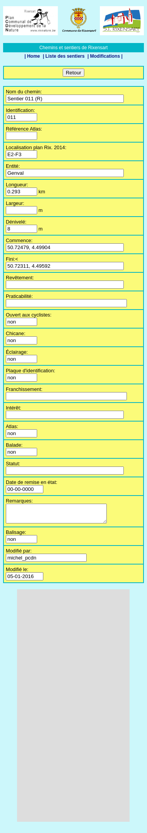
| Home (32, 56)
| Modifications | (105, 56)
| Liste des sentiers (64, 56)
